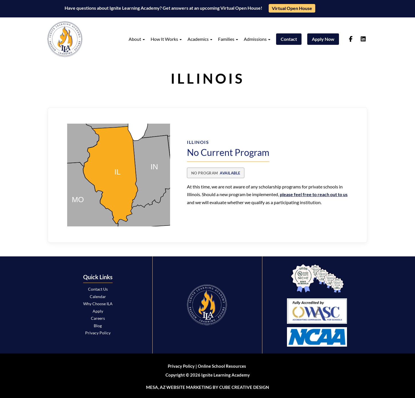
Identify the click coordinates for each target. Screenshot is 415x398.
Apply (98, 311)
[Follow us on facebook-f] (351, 39)
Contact (289, 39)
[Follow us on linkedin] (363, 39)
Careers (98, 318)
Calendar (98, 296)
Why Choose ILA (98, 303)
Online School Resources (222, 366)
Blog (98, 325)
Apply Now (323, 39)
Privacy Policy (98, 332)
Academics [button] (199, 39)
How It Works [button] (166, 39)
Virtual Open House (292, 8)
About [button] (137, 39)
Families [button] (228, 39)
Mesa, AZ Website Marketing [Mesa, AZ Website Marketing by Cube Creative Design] (179, 387)
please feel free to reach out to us (314, 194)
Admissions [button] (257, 39)
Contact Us (98, 289)
